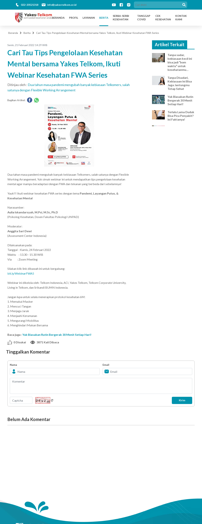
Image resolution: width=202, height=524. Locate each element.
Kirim (181, 400)
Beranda (58, 17)
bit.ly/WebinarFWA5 (20, 273)
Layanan (89, 17)
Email (106, 364)
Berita (103, 17)
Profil (73, 17)
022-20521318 (29, 4)
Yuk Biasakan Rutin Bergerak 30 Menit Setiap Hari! (56, 334)
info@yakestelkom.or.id (61, 4)
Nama (13, 364)
